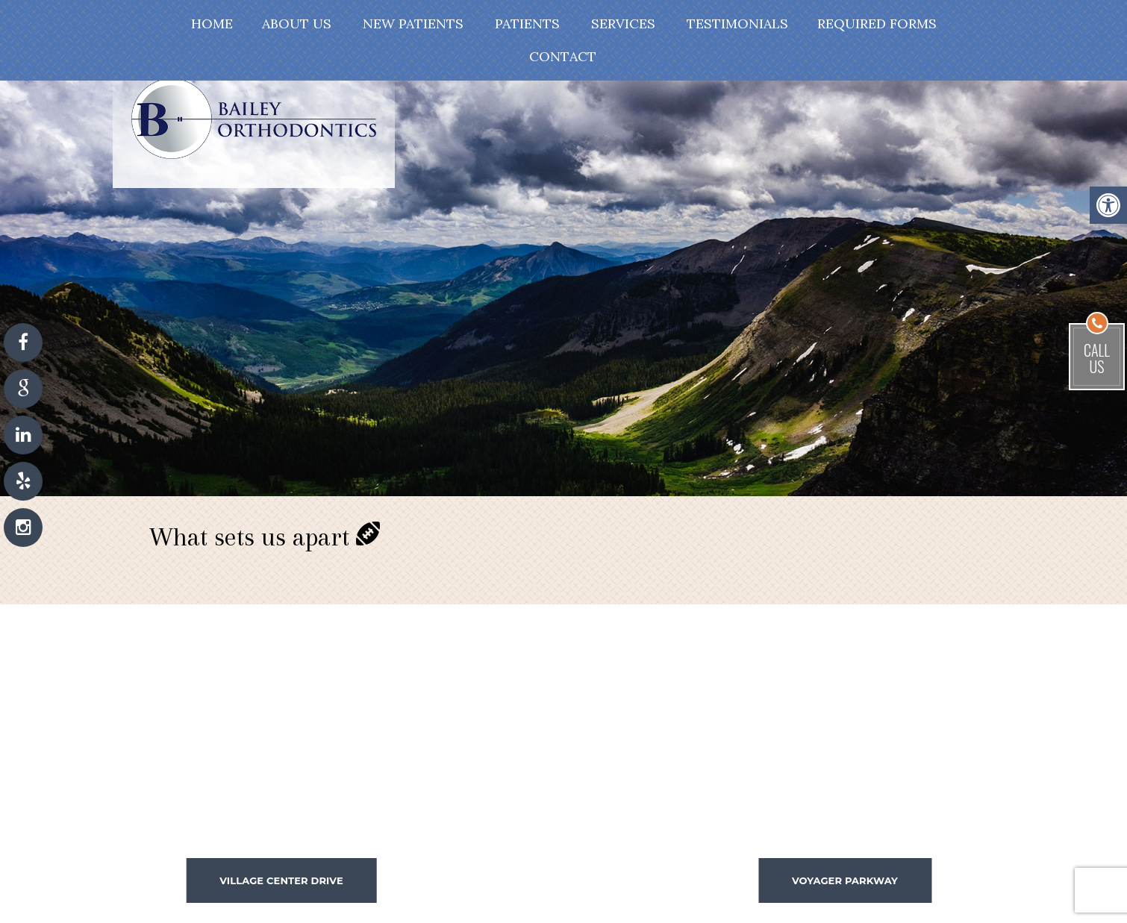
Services (623, 23)
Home (212, 23)
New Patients (413, 23)
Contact (562, 56)
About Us (296, 23)
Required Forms (877, 23)
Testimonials (737, 23)
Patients (527, 23)
